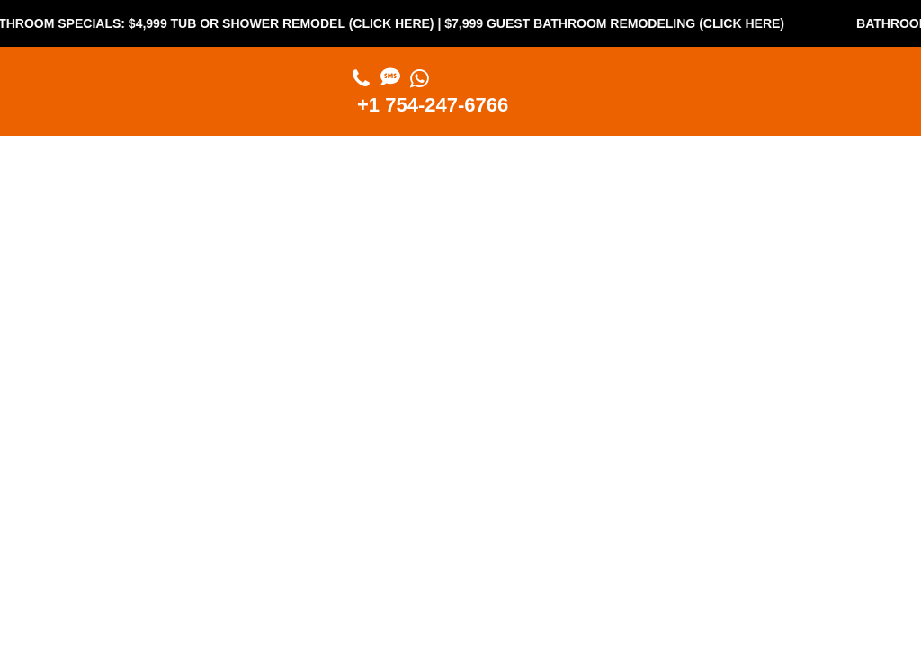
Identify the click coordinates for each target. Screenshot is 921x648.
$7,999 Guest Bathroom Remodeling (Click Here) (623, 23)
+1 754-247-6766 (432, 105)
